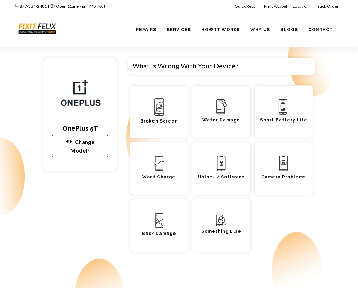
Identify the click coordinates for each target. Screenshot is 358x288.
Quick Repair (246, 6)
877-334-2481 (33, 6)
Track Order (327, 6)
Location (301, 6)
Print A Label (275, 6)
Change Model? (80, 146)
